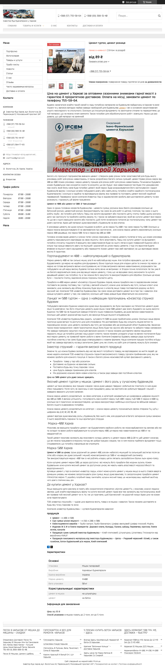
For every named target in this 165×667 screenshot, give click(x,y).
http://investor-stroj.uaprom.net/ (21, 154)
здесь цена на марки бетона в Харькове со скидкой (98, 654)
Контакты (72, 25)
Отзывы (10, 82)
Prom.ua (96, 661)
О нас (54, 25)
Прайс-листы (12, 64)
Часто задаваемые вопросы (20, 86)
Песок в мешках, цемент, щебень (18, 654)
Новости (10, 69)
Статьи (9, 73)
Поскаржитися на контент (106, 664)
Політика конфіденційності (130, 664)
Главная (12, 25)
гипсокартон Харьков (52, 640)
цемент (122, 108)
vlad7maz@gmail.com (15, 158)
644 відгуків (131, 2)
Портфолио (11, 51)
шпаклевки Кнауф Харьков (55, 644)
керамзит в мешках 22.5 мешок (138, 646)
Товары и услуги (32, 25)
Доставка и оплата (93, 25)
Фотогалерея (12, 56)
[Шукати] (159, 16)
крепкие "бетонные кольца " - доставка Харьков (97, 647)
